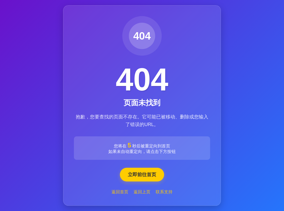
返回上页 (142, 192)
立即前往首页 (142, 174)
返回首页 (119, 192)
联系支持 (164, 192)
